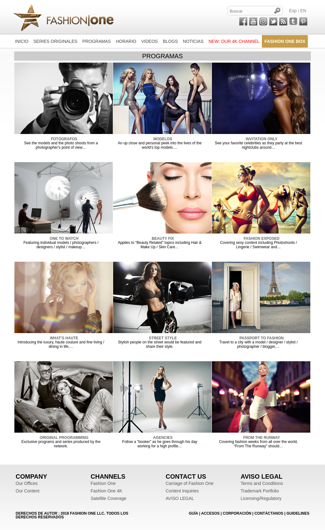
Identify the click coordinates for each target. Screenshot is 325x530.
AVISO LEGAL (180, 498)
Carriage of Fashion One (189, 483)
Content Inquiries (182, 490)
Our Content (27, 490)
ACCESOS (210, 513)
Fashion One (103, 483)
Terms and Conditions (262, 483)
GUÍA (193, 513)
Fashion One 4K (106, 490)
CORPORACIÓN (237, 513)
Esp (293, 10)
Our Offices (27, 483)
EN (303, 10)
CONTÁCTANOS (268, 513)
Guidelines (298, 513)
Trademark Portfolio (260, 490)
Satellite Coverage (108, 498)
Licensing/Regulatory (261, 498)
